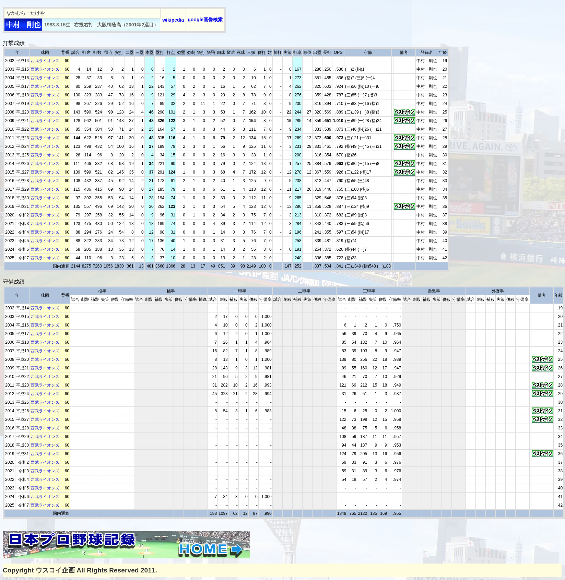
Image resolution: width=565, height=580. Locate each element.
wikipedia (173, 20)
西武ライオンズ (45, 60)
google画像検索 (205, 19)
